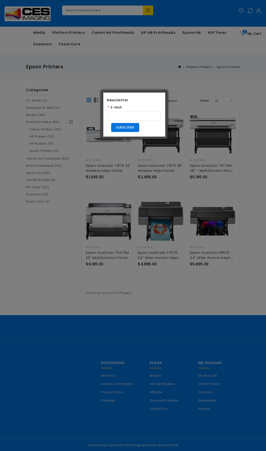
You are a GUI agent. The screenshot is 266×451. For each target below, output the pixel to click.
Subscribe (125, 127)
